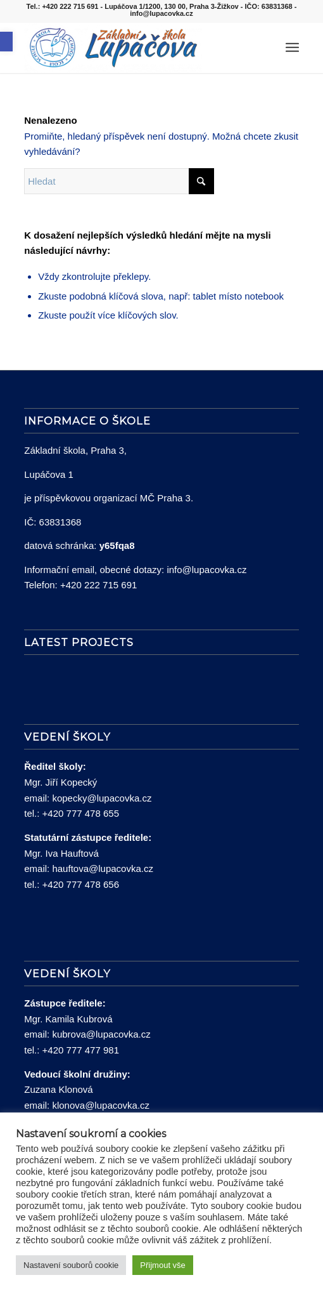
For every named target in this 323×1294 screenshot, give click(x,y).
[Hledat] (264, 47)
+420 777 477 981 (80, 1050)
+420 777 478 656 (80, 884)
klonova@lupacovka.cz (100, 1105)
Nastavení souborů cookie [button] (70, 1265)
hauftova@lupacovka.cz (102, 868)
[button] (6, 41)
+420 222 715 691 (98, 584)
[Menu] (292, 47)
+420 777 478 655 (80, 813)
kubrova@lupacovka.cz (101, 1034)
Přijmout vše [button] (163, 1265)
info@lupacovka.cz (206, 569)
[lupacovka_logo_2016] (134, 47)
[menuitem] (264, 47)
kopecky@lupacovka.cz (101, 798)
